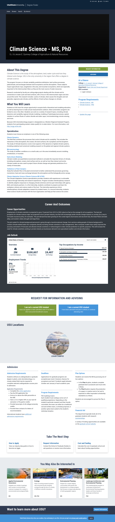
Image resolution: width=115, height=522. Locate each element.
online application (25, 391)
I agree (91, 518)
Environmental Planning (68, 481)
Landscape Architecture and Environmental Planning (95, 482)
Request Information (51, 443)
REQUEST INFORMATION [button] (93, 69)
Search (20, 11)
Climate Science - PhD (87, 104)
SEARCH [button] (106, 1)
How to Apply (14, 443)
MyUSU (100, 1)
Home (8, 11)
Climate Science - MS (86, 102)
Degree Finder (32, 5)
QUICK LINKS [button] (93, 1)
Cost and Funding (84, 443)
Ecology (37, 481)
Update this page (85, 114)
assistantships (80, 418)
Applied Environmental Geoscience (16, 482)
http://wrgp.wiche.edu (14, 126)
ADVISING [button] (93, 74)
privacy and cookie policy (78, 518)
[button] (36, 310)
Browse (14, 11)
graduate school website (88, 424)
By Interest (27, 11)
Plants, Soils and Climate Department (97, 87)
